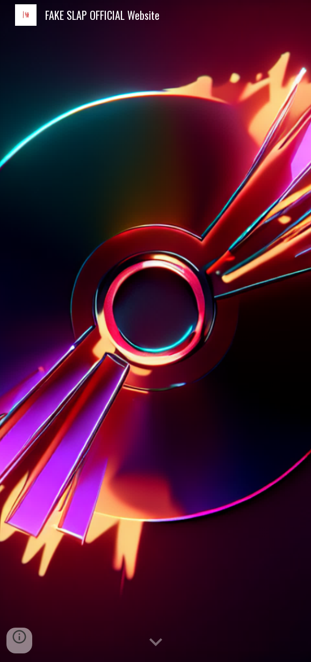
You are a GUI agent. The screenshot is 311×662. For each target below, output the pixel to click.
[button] (156, 643)
